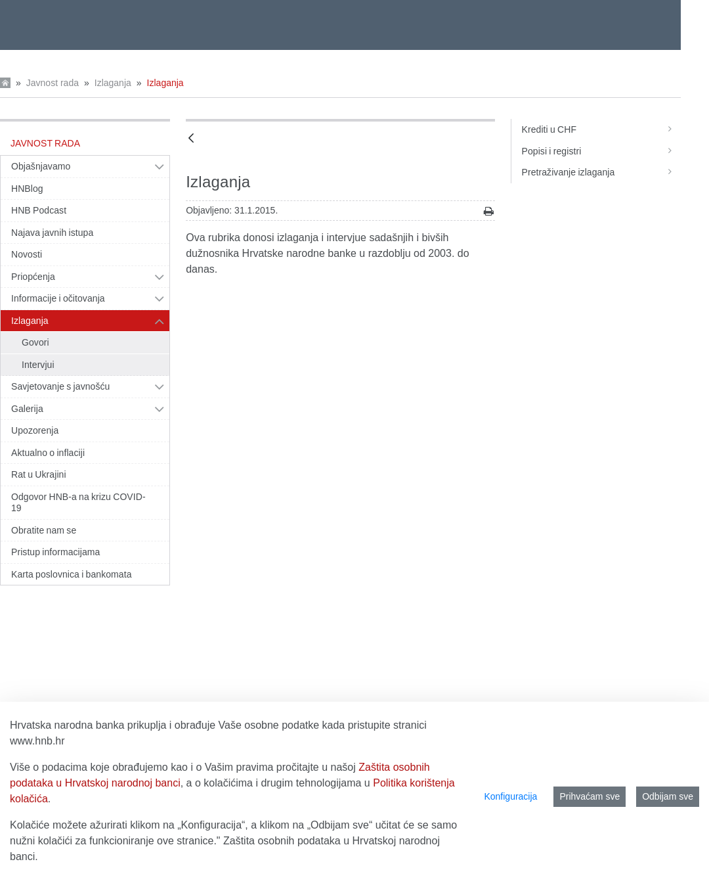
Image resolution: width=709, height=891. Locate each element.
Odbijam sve (667, 796)
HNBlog (27, 188)
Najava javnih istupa (52, 232)
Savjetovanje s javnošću (60, 386)
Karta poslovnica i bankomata (71, 574)
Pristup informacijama (55, 552)
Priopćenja (33, 276)
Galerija (27, 408)
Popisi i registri (601, 151)
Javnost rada (52, 83)
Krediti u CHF (601, 129)
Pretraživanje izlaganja (601, 172)
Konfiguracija (510, 796)
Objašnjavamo (40, 166)
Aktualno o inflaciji (48, 452)
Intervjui (38, 364)
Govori (35, 342)
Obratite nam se (43, 530)
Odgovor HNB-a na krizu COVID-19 (78, 502)
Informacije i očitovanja (58, 298)
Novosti (26, 254)
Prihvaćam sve (589, 796)
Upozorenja (34, 430)
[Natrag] (191, 139)
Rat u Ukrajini (38, 474)
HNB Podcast (38, 210)
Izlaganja (113, 83)
